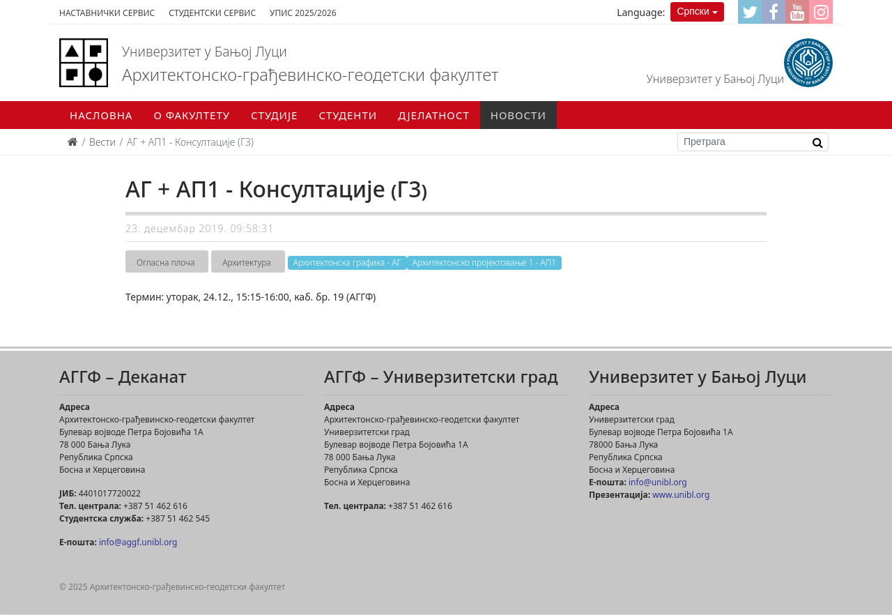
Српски (693, 11)
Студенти (347, 115)
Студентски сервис (212, 13)
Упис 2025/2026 (303, 13)
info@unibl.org (658, 482)
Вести (102, 142)
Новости (518, 115)
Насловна (101, 115)
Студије (274, 115)
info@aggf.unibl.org (138, 542)
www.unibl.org (680, 495)
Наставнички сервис (107, 13)
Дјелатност (434, 115)
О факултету (191, 115)
